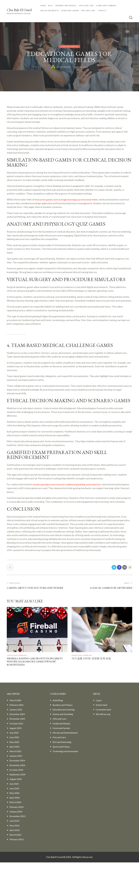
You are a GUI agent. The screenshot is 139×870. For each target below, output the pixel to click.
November (18, 726)
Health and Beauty (62, 730)
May (15, 749)
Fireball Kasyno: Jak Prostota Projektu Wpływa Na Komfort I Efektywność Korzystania (32, 668)
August (16, 735)
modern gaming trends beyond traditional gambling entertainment (69, 489)
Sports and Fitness (62, 754)
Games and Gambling (69, 46)
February (17, 712)
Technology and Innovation (67, 758)
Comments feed (104, 717)
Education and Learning (65, 717)
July (14, 740)
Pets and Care (60, 744)
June (15, 744)
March (16, 707)
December (18, 721)
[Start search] (130, 18)
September (18, 782)
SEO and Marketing (62, 749)
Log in (99, 707)
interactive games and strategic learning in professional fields (68, 199)
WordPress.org (104, 721)
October (17, 730)
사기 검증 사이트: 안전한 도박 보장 (94, 665)
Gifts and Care (60, 726)
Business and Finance (63, 712)
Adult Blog (58, 707)
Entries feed (102, 712)
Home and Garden (62, 735)
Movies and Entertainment (66, 740)
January (16, 717)
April (15, 754)
